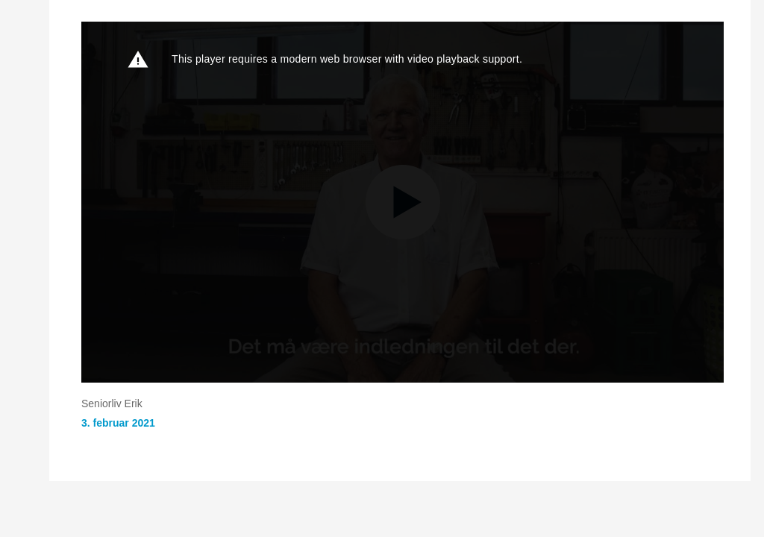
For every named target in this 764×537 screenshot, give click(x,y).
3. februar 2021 (118, 423)
